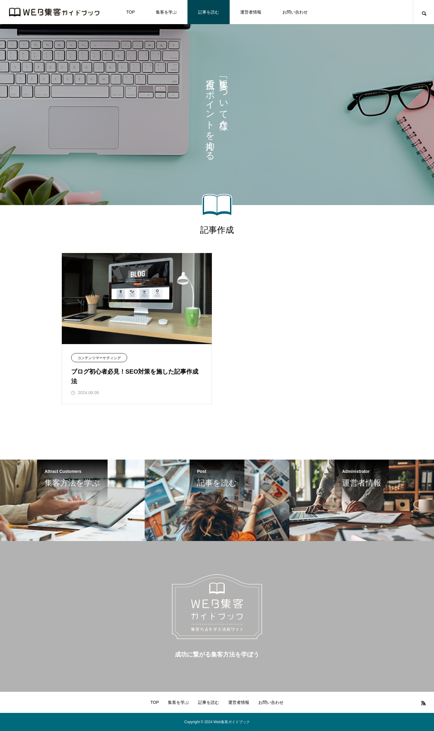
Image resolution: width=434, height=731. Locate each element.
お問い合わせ (295, 12)
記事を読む (208, 12)
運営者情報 (250, 12)
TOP (130, 12)
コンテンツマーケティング (99, 358)
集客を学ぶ (166, 12)
